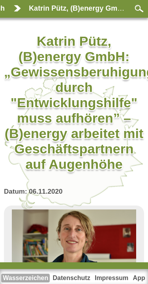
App (139, 278)
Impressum (111, 278)
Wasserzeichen (25, 278)
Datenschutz (71, 278)
